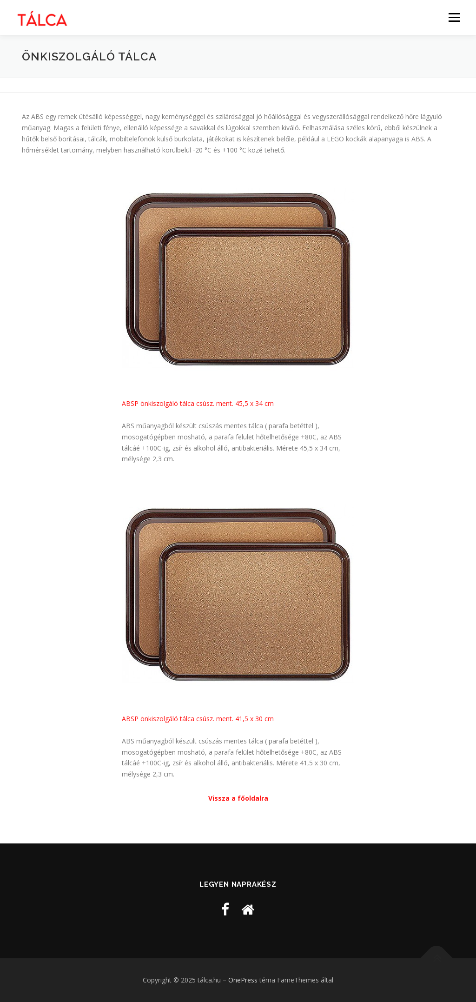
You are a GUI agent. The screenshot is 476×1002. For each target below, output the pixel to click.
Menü (454, 17)
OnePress (243, 979)
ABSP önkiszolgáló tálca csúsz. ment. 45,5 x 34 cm (198, 403)
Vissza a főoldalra (238, 798)
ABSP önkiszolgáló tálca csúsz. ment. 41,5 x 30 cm (198, 718)
